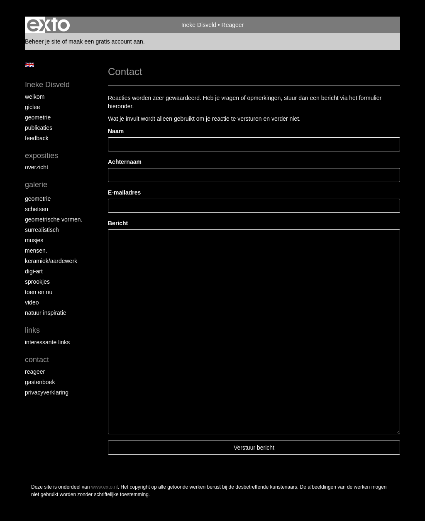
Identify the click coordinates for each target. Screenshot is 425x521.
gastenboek (40, 382)
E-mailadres (124, 192)
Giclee (32, 107)
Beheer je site (43, 41)
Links (32, 330)
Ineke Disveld (198, 25)
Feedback (37, 138)
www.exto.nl (104, 487)
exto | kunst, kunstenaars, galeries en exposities (48, 25)
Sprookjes (37, 281)
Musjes (34, 240)
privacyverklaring (46, 392)
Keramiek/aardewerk (51, 261)
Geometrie (38, 117)
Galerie (36, 184)
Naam (116, 131)
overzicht (36, 167)
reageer (35, 371)
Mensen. (36, 250)
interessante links (47, 342)
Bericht (118, 223)
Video (32, 302)
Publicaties (38, 127)
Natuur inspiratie (45, 312)
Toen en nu (38, 292)
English (29, 64)
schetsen (36, 209)
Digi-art (34, 271)
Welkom (34, 96)
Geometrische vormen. (54, 219)
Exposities (41, 155)
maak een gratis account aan (105, 41)
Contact (37, 359)
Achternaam (125, 161)
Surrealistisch (42, 229)
